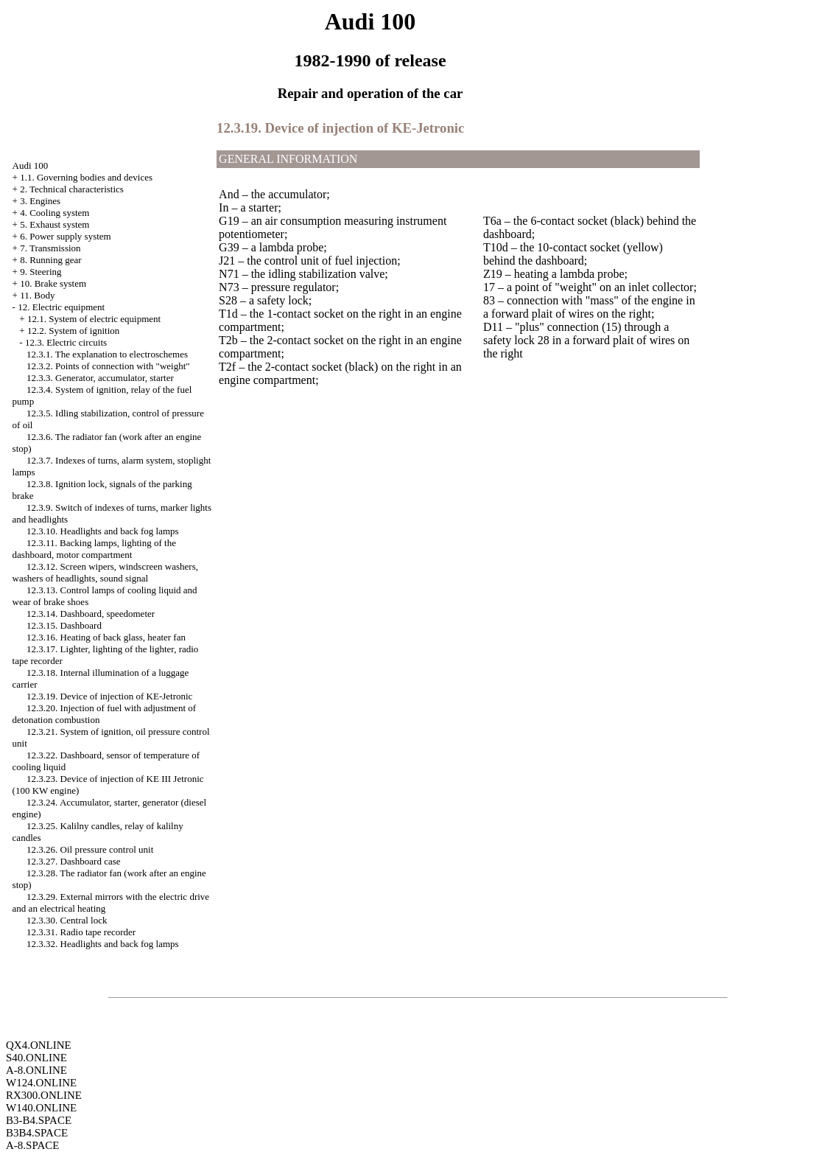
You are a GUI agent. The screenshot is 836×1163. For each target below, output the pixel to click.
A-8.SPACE (32, 1145)
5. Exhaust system (54, 224)
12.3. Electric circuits (66, 342)
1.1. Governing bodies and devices (86, 177)
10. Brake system (53, 283)
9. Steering (40, 271)
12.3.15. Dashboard (64, 625)
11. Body (37, 295)
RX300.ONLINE (44, 1095)
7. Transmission (50, 248)
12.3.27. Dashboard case (73, 861)
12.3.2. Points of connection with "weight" (108, 365)
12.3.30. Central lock (67, 920)
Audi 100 (31, 165)
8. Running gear (50, 259)
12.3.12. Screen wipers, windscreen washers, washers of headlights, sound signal (105, 572)
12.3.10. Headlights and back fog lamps (103, 531)
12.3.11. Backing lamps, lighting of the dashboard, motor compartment (94, 548)
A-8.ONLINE (36, 1070)
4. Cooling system (54, 212)
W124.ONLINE (41, 1083)
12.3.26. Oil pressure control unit (90, 849)
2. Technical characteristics (72, 189)
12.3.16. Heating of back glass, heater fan (106, 637)
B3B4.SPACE (37, 1133)
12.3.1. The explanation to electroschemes (107, 354)
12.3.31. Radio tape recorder (81, 931)
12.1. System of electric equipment (94, 318)
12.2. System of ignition (73, 330)
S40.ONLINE (36, 1058)
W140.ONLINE (41, 1108)
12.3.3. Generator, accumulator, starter (100, 377)
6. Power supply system (65, 236)
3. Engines (40, 200)
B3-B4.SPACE (38, 1120)
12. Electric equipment (61, 306)
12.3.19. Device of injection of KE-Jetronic (109, 696)
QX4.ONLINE (38, 1045)
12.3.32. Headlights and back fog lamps (103, 943)
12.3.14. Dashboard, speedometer (91, 613)
